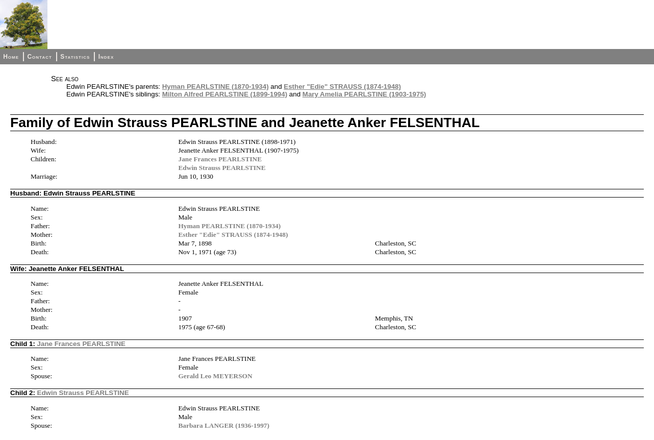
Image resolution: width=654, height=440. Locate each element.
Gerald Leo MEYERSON (215, 376)
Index (106, 56)
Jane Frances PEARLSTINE (220, 159)
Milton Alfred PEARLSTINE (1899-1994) (224, 94)
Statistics (75, 56)
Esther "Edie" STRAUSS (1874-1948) (342, 86)
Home (11, 56)
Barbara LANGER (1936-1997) (223, 425)
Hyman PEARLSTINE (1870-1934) (215, 86)
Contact (39, 56)
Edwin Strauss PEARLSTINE (221, 168)
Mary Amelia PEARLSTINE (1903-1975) (364, 94)
